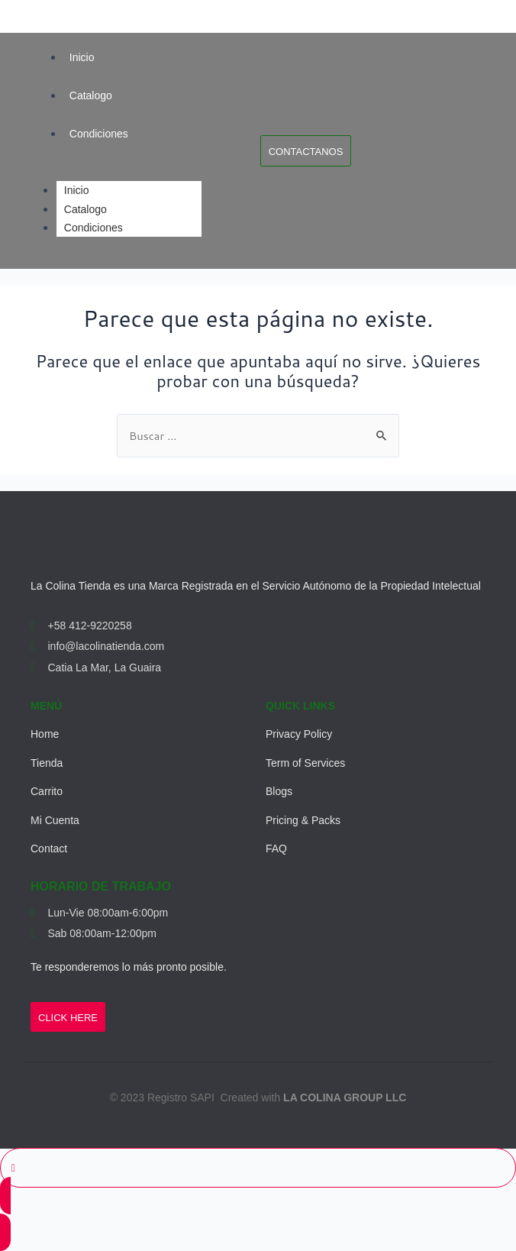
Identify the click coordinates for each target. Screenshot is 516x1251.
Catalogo (90, 95)
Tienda (47, 763)
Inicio (82, 57)
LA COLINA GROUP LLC (344, 1097)
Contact (49, 848)
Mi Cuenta (55, 820)
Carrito (47, 791)
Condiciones (98, 134)
